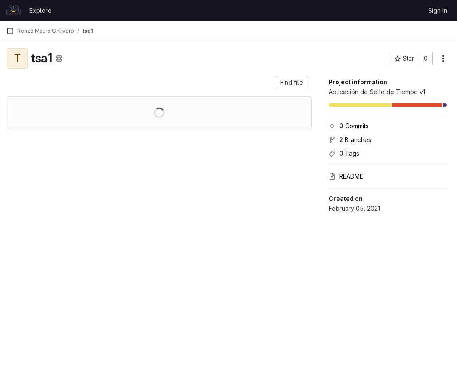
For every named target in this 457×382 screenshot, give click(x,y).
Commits (349, 125)
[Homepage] (13, 10)
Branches (350, 139)
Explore (40, 10)
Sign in (437, 10)
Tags (344, 153)
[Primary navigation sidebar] (10, 31)
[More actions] (443, 58)
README (346, 176)
